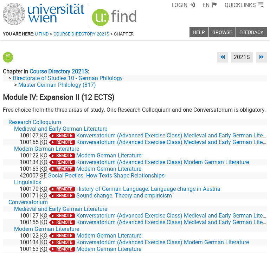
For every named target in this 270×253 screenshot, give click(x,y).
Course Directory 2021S (81, 34)
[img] (115, 20)
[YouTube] (233, 224)
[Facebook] (188, 224)
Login (179, 5)
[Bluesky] (211, 224)
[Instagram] (256, 224)
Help (199, 32)
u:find (42, 34)
